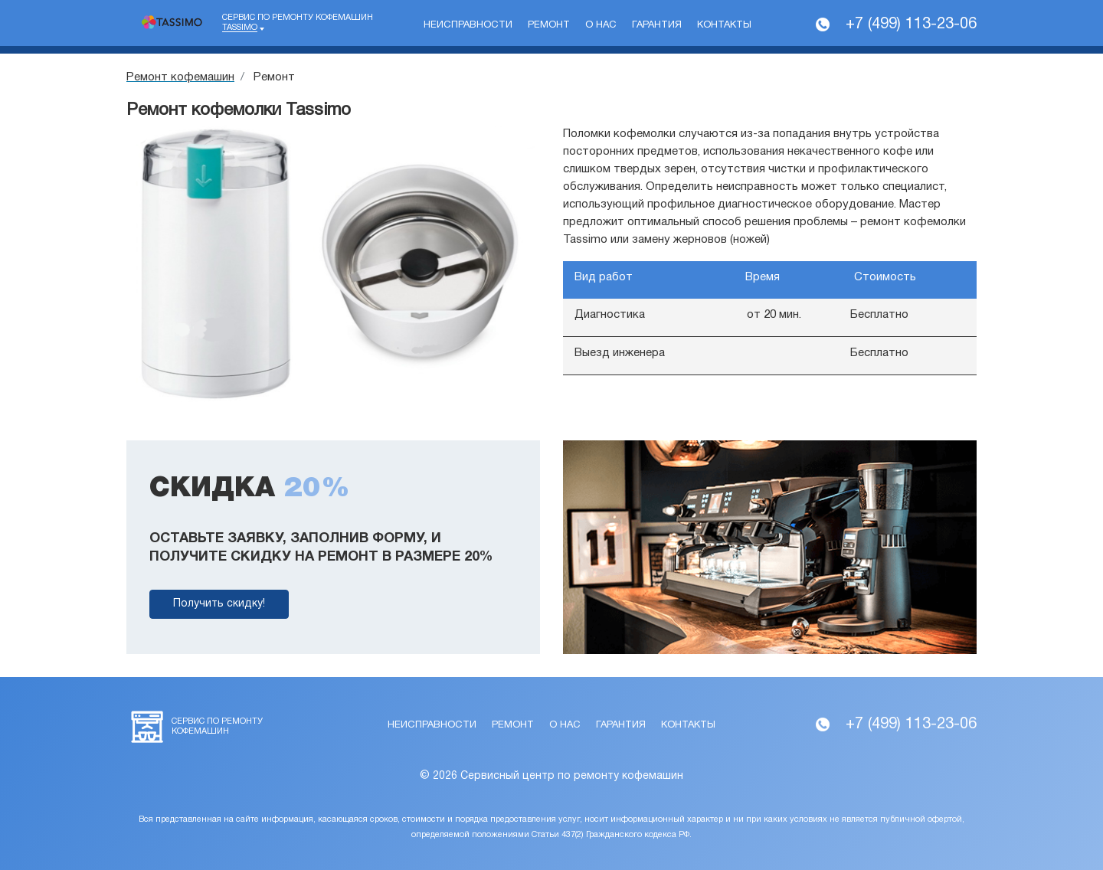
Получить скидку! (219, 604)
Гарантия (657, 25)
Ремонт (549, 25)
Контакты (724, 25)
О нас (601, 25)
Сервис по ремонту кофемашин (297, 23)
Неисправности (468, 25)
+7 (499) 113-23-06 (911, 24)
